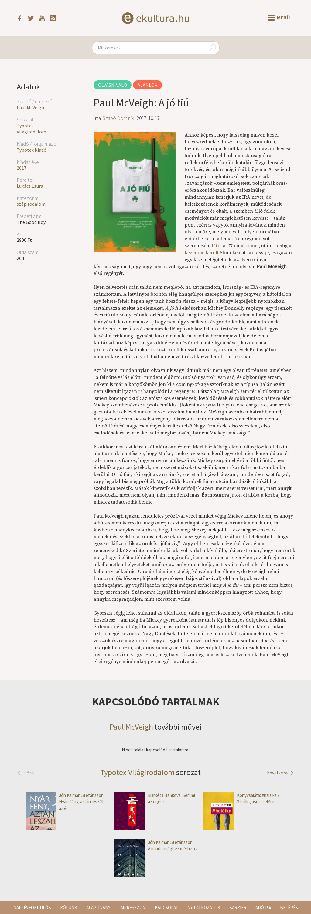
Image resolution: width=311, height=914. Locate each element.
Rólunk (68, 907)
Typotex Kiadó (31, 150)
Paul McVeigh (30, 107)
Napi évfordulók (32, 907)
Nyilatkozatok (203, 907)
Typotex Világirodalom (31, 129)
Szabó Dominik (118, 118)
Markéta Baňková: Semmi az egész (154, 798)
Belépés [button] (289, 907)
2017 (21, 168)
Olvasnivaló (112, 85)
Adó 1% (263, 907)
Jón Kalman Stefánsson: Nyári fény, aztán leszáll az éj (65, 801)
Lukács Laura (30, 186)
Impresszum (132, 907)
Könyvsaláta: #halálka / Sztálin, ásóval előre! (241, 798)
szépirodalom (31, 204)
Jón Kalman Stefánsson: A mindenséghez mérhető (155, 845)
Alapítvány (98, 907)
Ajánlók (148, 85)
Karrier (237, 907)
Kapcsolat (166, 907)
